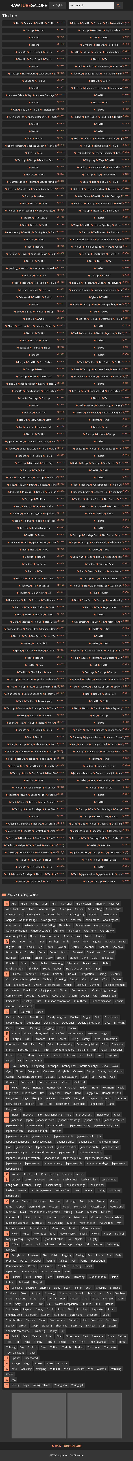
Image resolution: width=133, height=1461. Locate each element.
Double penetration (89, 1022)
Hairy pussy (91, 1093)
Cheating (60, 979)
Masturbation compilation (45, 1212)
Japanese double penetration (23, 1158)
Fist (93, 715)
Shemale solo (14, 1314)
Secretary (76, 1325)
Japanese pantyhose (106, 1125)
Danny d (21, 1028)
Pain (73, 1260)
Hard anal (70, 1087)
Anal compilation (16, 936)
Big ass (97, 941)
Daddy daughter (56, 1017)
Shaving (30, 1320)
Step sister (97, 1309)
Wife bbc (55, 1368)
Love (76, 1190)
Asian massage (28, 920)
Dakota (40, 369)
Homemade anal (111, 1093)
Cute (38, 1001)
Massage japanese (17, 1222)
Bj (19, 947)
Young (15, 1385)
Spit (84, 1320)
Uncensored (31, 1358)
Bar (98, 968)
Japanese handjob (37, 1130)
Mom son (55, 1201)
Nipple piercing (14, 1239)
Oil (87, 1244)
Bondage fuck (90, 73)
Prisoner (96, 23)
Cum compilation (101, 1001)
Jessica (109, 333)
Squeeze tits (50, 513)
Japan (29, 1120)
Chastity (27, 1001)
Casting (74, 979)
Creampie (14, 542)
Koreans (67, 1174)
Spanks (75, 650)
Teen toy (45, 715)
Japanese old (99, 491)
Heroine (11, 253)
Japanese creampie (17, 1136)
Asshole (59, 930)
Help (40, 1103)
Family (86, 1039)
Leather (26, 1185)
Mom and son (36, 1206)
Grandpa (53, 1066)
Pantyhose (18, 1255)
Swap (34, 1325)
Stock (50, 1309)
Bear (86, 941)
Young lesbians (41, 1385)
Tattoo (54, 1347)
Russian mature (97, 1277)
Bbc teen (109, 881)
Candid (119, 1001)
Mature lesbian (113, 1217)
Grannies (11, 1082)
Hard (78, 1093)
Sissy (63, 1298)
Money (20, 1206)
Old (38, 1244)
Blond (46, 845)
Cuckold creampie (114, 984)
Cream (73, 995)
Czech (37, 984)
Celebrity (115, 974)
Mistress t (77, 189)
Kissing (21, 715)
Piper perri (12, 1271)
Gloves (22, 253)
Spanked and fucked (104, 138)
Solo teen (96, 1320)
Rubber (10, 1282)
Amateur (27, 23)
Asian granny (117, 491)
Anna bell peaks (38, 253)
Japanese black (44, 1147)
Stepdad (74, 1320)
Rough (20, 362)
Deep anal (68, 1022)
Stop (102, 1325)
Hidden (84, 1087)
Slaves (108, 513)
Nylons (95, 1233)
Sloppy (53, 1331)
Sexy (18, 1304)
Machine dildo (92, 499)
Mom (15, 1201)
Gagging (117, 405)
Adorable (113, 232)
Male (38, 859)
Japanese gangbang (17, 1141)
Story (33, 1298)
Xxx (19, 427)
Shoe (9, 1298)
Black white (40, 744)
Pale (67, 1271)
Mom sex (52, 1217)
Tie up (49, 23)
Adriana (10, 914)
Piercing (50, 1260)
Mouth (71, 1222)
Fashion (105, 275)
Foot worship (65, 1044)
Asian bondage (119, 23)
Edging (105, 1033)
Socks (106, 1314)
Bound (53, 952)
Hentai (15, 1087)
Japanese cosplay (80, 1125)
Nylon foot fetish (53, 1239)
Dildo (73, 823)
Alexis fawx (65, 925)
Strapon (36, 1293)
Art (20, 914)
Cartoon (58, 974)
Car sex (116, 979)
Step (8, 1304)
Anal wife (76, 920)
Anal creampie (47, 909)
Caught (68, 984)
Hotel (95, 1087)
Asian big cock (116, 585)
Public (54, 1255)
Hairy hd (79, 1098)
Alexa (33, 936)
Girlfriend (86, 44)
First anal (116, 1049)
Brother (61, 957)
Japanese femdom (81, 773)
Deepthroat (36, 1017)
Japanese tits (13, 1163)
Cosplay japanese (45, 990)
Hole (49, 1103)
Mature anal (117, 1206)
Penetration (98, 1260)
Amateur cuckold (41, 930)
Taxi (85, 1336)
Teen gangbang (15, 1352)
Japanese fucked (93, 737)
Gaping (10, 1076)
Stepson (27, 1309)
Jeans (9, 1147)
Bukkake (110, 941)
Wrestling (26, 1368)
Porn (44, 1271)
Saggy (39, 1309)
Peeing (88, 729)
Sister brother (14, 1320)
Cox (39, 665)
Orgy (79, 1244)
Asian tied (39, 412)
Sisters (112, 1325)
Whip (100, 160)
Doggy (83, 463)
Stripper (86, 1304)
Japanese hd (119, 1163)
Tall (17, 1341)
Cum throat (81, 1001)
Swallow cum (57, 1320)
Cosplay (44, 974)
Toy (21, 1347)
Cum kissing (102, 66)
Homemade (13, 600)
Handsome (23, 751)
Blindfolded (36, 672)
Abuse (74, 304)
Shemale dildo (95, 1293)
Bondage (28, 80)
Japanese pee (98, 830)
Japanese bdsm (15, 95)
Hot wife (65, 1098)
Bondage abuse (42, 326)
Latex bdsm (43, 73)
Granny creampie (48, 1082)
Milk (90, 1201)
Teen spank (26, 679)
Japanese (17, 1120)
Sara (47, 672)
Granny (24, 1066)
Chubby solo (26, 1006)
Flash (99, 1055)
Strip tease (12, 1309)
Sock (40, 1304)
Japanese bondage (43, 95)
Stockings (11, 1293)
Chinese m (12, 1001)
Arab (45, 903)
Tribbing (11, 1347)
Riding (114, 1277)
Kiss (43, 1174)
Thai (59, 1336)
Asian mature (113, 909)
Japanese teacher (108, 1141)
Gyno (105, 1066)
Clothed (10, 1006)
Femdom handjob (104, 773)
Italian (117, 1114)
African (100, 936)
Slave (75, 369)
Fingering (111, 1055)
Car (8, 984)
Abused (79, 909)
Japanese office (65, 1141)
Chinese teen (108, 995)
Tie (106, 23)
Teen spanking (25, 210)
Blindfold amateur (39, 528)
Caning (102, 974)
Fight (104, 1044)
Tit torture (87, 282)
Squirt (89, 1287)
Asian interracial (97, 585)
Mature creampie (16, 1228)
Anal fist (93, 914)
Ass (54, 903)
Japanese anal (92, 1120)
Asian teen (86, 600)
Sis (48, 1304)
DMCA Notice (76, 1455)
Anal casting (12, 232)
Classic (64, 990)
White (9, 1374)
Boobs (46, 968)
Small (85, 1298)
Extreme (92, 1033)
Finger (9, 1060)
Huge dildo (79, 1103)
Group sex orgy (89, 1066)
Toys (43, 1347)
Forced (62, 1039)
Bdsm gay (46, 463)
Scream (23, 1325)
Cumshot (95, 984)
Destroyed (105, 318)
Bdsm (84, 181)
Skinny (52, 1298)
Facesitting (110, 1039)
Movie (79, 1212)
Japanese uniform (99, 686)
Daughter (25, 1011)
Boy (18, 952)
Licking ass (12, 1195)
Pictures (49, 650)
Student (45, 1314)
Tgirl (82, 1341)
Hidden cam (29, 1093)
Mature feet (12, 830)
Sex (109, 1293)
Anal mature (13, 925)
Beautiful (11, 963)
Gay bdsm (39, 838)
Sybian (93, 297)
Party (118, 1255)
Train (73, 1341)
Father (56, 1055)
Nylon (15, 1233)
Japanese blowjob (79, 290)
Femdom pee (45, 160)
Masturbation (98, 1206)
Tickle (75, 52)
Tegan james (108, 607)
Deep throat (51, 1022)
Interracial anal (84, 1114)
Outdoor (98, 1244)
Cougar (85, 995)
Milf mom (39, 499)
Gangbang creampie (30, 1076)
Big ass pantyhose (47, 181)
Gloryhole (63, 1071)
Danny (72, 1028)
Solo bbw (111, 1320)
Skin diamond (118, 823)
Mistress (13, 491)
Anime (34, 903)
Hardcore (121, 1098)
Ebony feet (58, 1033)
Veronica (62, 1363)
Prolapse (36, 1260)
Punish (27, 614)
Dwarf (36, 845)
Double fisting (14, 1022)
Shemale (45, 1287)
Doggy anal (33, 1022)
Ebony (27, 1033)
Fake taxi (69, 1055)
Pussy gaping (29, 1271)
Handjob (38, 1087)
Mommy (11, 1212)
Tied (17, 23)
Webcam (79, 1368)
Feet (51, 1039)
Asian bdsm (82, 196)
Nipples (79, 1239)
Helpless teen (48, 109)
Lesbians (54, 1179)
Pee (90, 1255)
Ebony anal (41, 1033)
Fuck (89, 1055)
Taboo (122, 1336)
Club (84, 979)
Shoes (21, 802)
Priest (49, 722)
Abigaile (10, 920)
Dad (14, 1011)
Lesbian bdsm (82, 153)
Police (23, 1260)
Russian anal (63, 1277)
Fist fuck (96, 210)
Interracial (28, 1114)
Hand (32, 376)
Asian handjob (25, 852)
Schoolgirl (31, 1314)
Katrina (40, 383)
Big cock (25, 957)
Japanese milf (85, 1136)
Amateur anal (109, 914)
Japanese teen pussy (95, 88)
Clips (94, 412)
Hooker (29, 1103)
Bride (74, 463)
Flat (19, 1060)
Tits (112, 1341)
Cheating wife (22, 984)
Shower (73, 1298)
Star (70, 1309)
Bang (85, 957)
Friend (9, 1055)
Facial (104, 1049)
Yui (7, 874)
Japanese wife (34, 1125)
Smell (51, 830)
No (69, 1239)
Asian (24, 903)
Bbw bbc (33, 968)
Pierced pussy (100, 816)
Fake (50, 1044)
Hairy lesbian (13, 1103)
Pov (109, 1255)
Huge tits (106, 1098)
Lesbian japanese (53, 693)
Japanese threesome (82, 239)
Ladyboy (40, 1179)
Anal (14, 903)
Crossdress (12, 990)
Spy (42, 1298)
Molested (41, 484)
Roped (37, 520)
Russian (16, 1277)
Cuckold (71, 974)
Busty (49, 957)
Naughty (92, 1239)
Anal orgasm (110, 920)
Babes (58, 968)
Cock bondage (43, 210)
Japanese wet (116, 88)
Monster (92, 1212)
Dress (61, 1028)
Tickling (85, 52)
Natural (119, 1233)
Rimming (79, 1277)
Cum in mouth (80, 990)
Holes (40, 722)
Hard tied (96, 30)
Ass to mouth (102, 925)
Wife (14, 1368)
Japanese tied (119, 686)
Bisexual (28, 556)
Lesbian (16, 1179)
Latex (28, 1179)
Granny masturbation (110, 1071)
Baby (44, 963)
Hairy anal (54, 1093)
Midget (20, 845)
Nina (52, 1233)
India (68, 1114)
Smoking (50, 1293)
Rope (16, 520)
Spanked (75, 679)
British (38, 957)
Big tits (27, 311)
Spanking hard (104, 203)
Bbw (17, 311)
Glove (115, 1066)
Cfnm (105, 979)
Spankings (23, 189)
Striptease (60, 1314)
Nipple (84, 1233)
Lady (38, 1185)
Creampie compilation (26, 979)
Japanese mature (114, 1120)
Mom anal (80, 1206)
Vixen (50, 1363)
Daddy (10, 1017)
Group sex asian (68, 1076)
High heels (12, 1093)
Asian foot (12, 909)
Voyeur (38, 1363)
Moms (39, 1217)
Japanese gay (86, 1141)
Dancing (35, 1028)
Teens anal (93, 1347)
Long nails (12, 1185)
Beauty (75, 947)
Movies (73, 1228)
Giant (47, 419)
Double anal (111, 1017)
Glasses (50, 1076)
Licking (100, 1190)
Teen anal (97, 1336)
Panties (63, 1260)
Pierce (113, 816)
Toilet (49, 1336)
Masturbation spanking (112, 412)
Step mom (65, 1293)
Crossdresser (52, 984)
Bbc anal (109, 952)
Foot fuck (23, 1049)
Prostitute (63, 1266)
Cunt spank (98, 708)
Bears (24, 963)
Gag (14, 109)
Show (96, 1298)
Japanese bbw (14, 1125)
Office (15, 1244)
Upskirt (16, 1358)
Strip (97, 1304)
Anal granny (107, 930)
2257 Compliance (58, 1455)
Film (94, 1049)
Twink (15, 1336)
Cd (7, 979)
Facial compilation (87, 1044)
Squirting (21, 1298)
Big (40, 947)
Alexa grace (33, 914)
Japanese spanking (92, 650)
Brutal (75, 138)
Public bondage (92, 246)
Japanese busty (53, 1163)
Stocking (115, 1287)
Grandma (48, 1071)
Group (89, 571)
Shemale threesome (18, 1331)
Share (42, 1320)
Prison (74, 23)
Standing (47, 1325)
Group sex (33, 1071)
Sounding (82, 1309)
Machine (114, 1201)
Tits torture (111, 282)
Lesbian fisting (53, 1185)
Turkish (66, 1347)
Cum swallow (14, 995)
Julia (99, 1136)
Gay (14, 1066)
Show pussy (35, 419)
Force (96, 1039)
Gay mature (39, 830)
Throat (123, 1341)
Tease (32, 1352)
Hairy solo (12, 1098)
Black (95, 957)
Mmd (9, 1206)
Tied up (39, 23)
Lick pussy (114, 1190)
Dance (39, 1011)
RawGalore (28, 5)
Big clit (65, 952)
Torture (50, 1341)
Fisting (74, 1039)
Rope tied (49, 520)
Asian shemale (72, 936)
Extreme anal (76, 1033)
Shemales (61, 1325)
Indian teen (103, 1114)
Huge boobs (96, 1103)
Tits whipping (100, 145)
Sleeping (101, 1287)
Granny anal (69, 1066)
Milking (68, 1212)
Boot (76, 941)
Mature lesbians (91, 1228)
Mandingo (40, 1201)
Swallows (39, 196)
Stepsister (93, 1314)
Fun (81, 1055)
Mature (26, 1201)
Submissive (114, 571)
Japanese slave (100, 369)
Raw (49, 1277)
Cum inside (86, 333)
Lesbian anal (96, 1185)
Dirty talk (119, 1022)
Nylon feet (33, 1239)
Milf (82, 1201)
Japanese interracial (90, 1152)
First (46, 1049)
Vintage (16, 1363)
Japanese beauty (34, 145)
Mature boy (58, 1228)
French (10, 1049)
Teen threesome (108, 578)
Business (11, 957)
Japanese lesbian (56, 1125)
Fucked (39, 30)
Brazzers (103, 947)
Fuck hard (118, 116)
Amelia (39, 318)
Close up (43, 995)
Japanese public (89, 1147)
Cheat (94, 979)
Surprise (108, 1304)
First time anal (34, 1060)
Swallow (120, 1293)
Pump (83, 1260)
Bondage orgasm (27, 448)
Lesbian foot (62, 1190)
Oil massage (65, 1244)
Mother (101, 1201)
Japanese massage (69, 1120)
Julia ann (56, 1130)
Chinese (16, 974)
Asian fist (111, 621)
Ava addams (83, 925)
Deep (9, 1028)
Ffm (41, 1044)
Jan (48, 592)
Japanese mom (45, 1120)
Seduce (10, 1325)
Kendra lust (30, 1174)
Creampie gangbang (18, 823)
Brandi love (93, 952)
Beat (91, 780)
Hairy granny (13, 1109)
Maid (23, 1212)
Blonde (73, 957)
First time (43, 1055)
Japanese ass (51, 1158)
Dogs (99, 282)
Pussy (99, 1255)
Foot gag (56, 758)
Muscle (66, 1217)
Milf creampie (50, 823)
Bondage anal (105, 564)
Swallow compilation (66, 1304)
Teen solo (110, 1347)
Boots (49, 947)
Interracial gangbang (50, 1114)
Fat (33, 1044)
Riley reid (38, 1282)
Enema (16, 1033)
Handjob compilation (44, 1098)
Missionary (80, 1217)
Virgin (27, 1363)
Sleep (57, 1287)
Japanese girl (13, 1168)
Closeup (81, 984)
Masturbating (55, 1222)
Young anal (60, 1385)
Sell (63, 1331)
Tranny (38, 1341)
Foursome (117, 1044)
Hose (121, 189)
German (78, 1071)
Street (121, 1298)
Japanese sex (32, 1163)
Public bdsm (119, 246)
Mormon (96, 1217)
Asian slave (117, 369)
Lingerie (88, 1190)
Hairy (26, 1087)
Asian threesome (50, 936)
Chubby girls (108, 174)
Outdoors (103, 376)
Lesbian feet (108, 1179)
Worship (101, 1368)
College (30, 995)
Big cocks (40, 564)
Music (27, 1217)
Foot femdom (25, 1055)
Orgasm (27, 1244)
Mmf (119, 1222)
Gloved (66, 1082)
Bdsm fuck (117, 376)
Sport (61, 1309)
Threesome (72, 1336)
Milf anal (106, 1212)
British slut (116, 66)
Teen (25, 1336)
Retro (28, 1277)
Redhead (23, 1282)
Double (74, 1017)
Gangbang (38, 1066)
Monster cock (87, 1222)
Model (66, 1206)
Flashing (83, 1049)
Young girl (77, 1385)
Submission (52, 477)
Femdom (77, 203)
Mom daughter (39, 1228)
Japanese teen (14, 1130)
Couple (27, 990)
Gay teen (52, 838)
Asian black (28, 909)
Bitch (30, 484)
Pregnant (33, 1255)
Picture (38, 650)
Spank (17, 650)
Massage (70, 1201)
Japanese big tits (63, 1136)
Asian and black (53, 914)
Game (102, 1076)
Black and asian (15, 968)
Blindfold (33, 463)
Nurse (25, 1233)
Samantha (22, 708)
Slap (28, 95)
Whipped (118, 225)
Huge (25, 1098)
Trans (26, 1341)
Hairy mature (27, 73)
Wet (90, 1368)
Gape (84, 1076)
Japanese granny (80, 491)
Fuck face (43, 585)
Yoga (26, 1385)
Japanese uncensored (103, 290)
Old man (49, 1244)
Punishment (46, 1266)
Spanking (12, 268)
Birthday (29, 952)
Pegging (66, 1255)
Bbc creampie (91, 963)
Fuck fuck (113, 506)
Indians (100, 434)
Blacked (29, 947)
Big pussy (107, 957)
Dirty (107, 1022)
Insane (36, 578)
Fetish (36, 1049)
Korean (16, 1174)
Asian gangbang (75, 914)
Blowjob (62, 947)
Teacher (37, 1336)
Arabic (88, 936)
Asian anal (66, 903)
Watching (115, 1368)
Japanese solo (67, 1152)
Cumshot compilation (57, 1001)
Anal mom (90, 930)
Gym (9, 1071)
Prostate (11, 1260)
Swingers (108, 1298)
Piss (45, 1255)
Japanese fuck (111, 1147)
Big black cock (74, 968)
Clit (95, 995)
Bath (34, 963)
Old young (113, 1244)
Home (67, 1093)
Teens (62, 1341)
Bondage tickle (112, 52)
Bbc (14, 941)
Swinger (90, 1325)
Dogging (49, 1028)
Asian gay (65, 909)
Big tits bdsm (112, 30)
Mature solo (13, 1217)
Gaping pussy (36, 592)
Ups (120, 138)
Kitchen (80, 1174)
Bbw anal (88, 947)
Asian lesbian (12, 693)
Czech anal (58, 995)
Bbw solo (117, 947)
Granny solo (27, 1082)
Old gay (10, 1249)
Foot (27, 1039)
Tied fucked (34, 52)
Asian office (92, 920)
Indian (15, 1114)
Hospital (92, 1098)
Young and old (98, 744)
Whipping (89, 160)
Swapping (39, 1331)
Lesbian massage (16, 1190)
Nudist (107, 1233)
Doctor (22, 1017)
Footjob (16, 1039)
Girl (93, 1076)
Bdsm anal (23, 297)
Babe (106, 963)
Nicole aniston (67, 1233)
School (79, 1293)
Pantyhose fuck (16, 181)
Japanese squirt (116, 830)
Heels (121, 1087)
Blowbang (57, 963)
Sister (78, 1287)
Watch (51, 708)
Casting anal (39, 232)
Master (105, 80)
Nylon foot (39, 1233)
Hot (42, 1093)
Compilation (87, 974)
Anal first (114, 903)
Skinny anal (76, 1314)
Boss (9, 952)
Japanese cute (74, 1163)
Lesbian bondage (102, 153)
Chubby (47, 979)
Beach (123, 941)
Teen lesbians (31, 391)
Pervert (22, 794)
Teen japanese (15, 116)
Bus (42, 941)
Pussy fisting (102, 405)
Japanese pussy (72, 1158)
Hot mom (108, 1087)
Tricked (32, 1347)
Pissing (79, 1255)
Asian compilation (16, 930)
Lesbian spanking (101, 225)
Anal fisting (48, 925)
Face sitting (107, 751)
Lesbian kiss (70, 1179)
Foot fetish (12, 1044)
